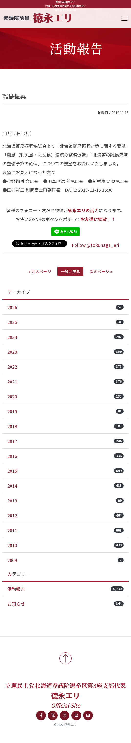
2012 (65, 515)
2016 (65, 456)
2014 (65, 485)
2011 (65, 530)
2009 (65, 560)
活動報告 (65, 589)
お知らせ (65, 604)
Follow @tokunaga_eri (95, 245)
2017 (65, 441)
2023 (65, 352)
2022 (65, 366)
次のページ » (101, 271)
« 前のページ (40, 271)
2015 (65, 471)
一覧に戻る (70, 271)
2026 (65, 307)
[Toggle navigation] (123, 17)
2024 (65, 337)
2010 (65, 545)
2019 (65, 411)
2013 (65, 500)
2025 (65, 322)
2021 (65, 381)
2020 (65, 396)
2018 (65, 426)
